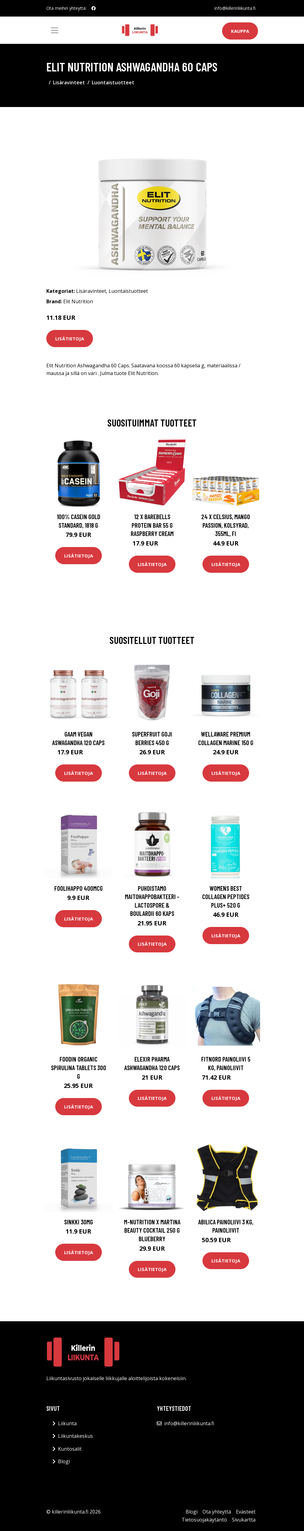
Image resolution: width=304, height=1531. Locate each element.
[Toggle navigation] (54, 30)
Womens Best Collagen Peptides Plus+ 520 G (225, 896)
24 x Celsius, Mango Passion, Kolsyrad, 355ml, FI (225, 525)
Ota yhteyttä (216, 1511)
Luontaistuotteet (113, 82)
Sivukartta (244, 1519)
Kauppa (240, 31)
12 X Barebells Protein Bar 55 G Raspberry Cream (152, 525)
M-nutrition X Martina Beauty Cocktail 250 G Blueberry (152, 1230)
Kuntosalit (70, 1448)
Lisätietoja (69, 338)
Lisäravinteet (69, 82)
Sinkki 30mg (78, 1222)
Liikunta (67, 1423)
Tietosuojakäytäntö (204, 1519)
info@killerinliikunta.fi (235, 8)
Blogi (64, 1461)
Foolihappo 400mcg (78, 888)
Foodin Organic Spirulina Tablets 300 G (78, 1067)
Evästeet (246, 1511)
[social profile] (93, 8)
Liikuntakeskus (75, 1436)
